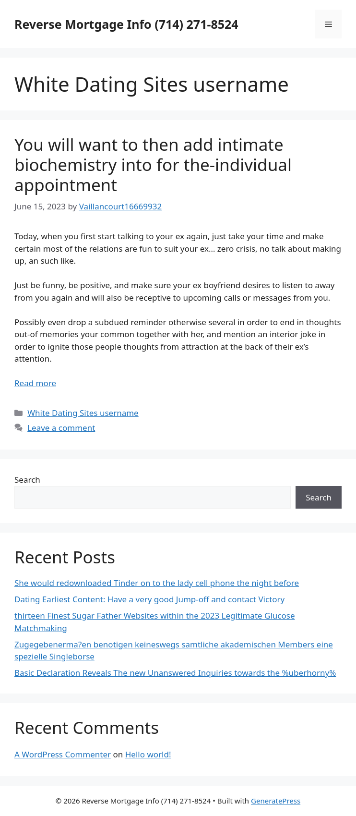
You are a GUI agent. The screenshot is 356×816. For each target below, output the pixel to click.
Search (27, 479)
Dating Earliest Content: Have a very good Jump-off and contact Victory (149, 599)
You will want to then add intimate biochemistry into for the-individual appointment (153, 164)
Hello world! (148, 754)
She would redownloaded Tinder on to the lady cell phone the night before (156, 582)
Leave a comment (61, 427)
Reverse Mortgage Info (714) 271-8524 (126, 24)
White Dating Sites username (83, 412)
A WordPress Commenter (62, 754)
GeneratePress (275, 800)
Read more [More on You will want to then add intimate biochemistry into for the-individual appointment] (35, 383)
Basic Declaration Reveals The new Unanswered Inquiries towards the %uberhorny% (175, 672)
